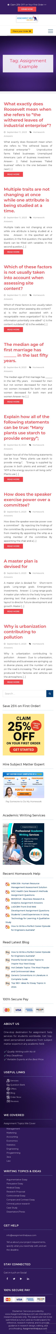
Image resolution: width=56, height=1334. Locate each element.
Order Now (13, 1097)
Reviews (12, 1101)
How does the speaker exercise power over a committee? (27, 500)
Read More (13, 174)
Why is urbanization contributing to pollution (25, 632)
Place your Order (22, 31)
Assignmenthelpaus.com (35, 1328)
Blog (10, 1093)
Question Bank (15, 1085)
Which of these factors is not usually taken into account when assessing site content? (28, 277)
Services (12, 1080)
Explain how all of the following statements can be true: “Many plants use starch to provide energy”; (26, 427)
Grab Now (27, 9)
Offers (11, 1089)
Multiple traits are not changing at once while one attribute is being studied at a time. (27, 200)
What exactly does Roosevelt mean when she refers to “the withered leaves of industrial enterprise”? (27, 114)
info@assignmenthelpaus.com (21, 1235)
